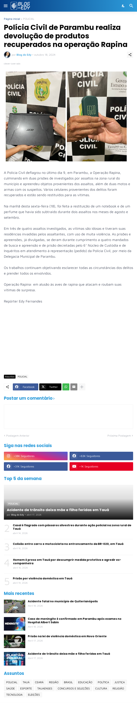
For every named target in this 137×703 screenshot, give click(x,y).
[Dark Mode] (123, 6)
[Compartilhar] (130, 55)
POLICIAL (28, 18)
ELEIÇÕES (34, 694)
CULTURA (101, 688)
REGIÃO (53, 682)
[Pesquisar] (132, 6)
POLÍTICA (103, 682)
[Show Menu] (5, 6)
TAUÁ (26, 682)
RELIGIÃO (118, 688)
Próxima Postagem (119, 435)
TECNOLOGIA (14, 694)
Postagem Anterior (17, 435)
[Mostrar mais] (81, 386)
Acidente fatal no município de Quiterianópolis (63, 601)
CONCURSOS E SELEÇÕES (74, 688)
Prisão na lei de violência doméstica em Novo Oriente (67, 636)
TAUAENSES (44, 688)
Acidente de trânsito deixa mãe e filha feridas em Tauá (69, 653)
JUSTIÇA (119, 682)
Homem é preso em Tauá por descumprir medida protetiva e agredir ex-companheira (67, 561)
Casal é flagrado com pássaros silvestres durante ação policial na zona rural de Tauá (72, 527)
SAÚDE (10, 688)
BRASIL (68, 682)
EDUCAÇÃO (85, 682)
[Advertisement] (70, 342)
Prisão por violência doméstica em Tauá (42, 578)
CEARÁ (39, 682)
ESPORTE (26, 688)
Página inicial (12, 18)
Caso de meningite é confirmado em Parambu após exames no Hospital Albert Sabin (74, 620)
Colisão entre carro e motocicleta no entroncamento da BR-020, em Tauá (68, 544)
